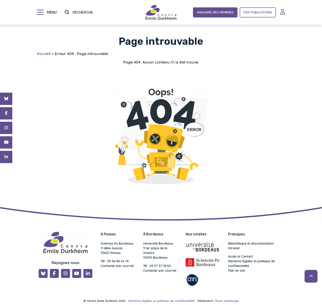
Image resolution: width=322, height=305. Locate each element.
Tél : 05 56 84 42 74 (115, 261)
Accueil (44, 53)
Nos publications (258, 12)
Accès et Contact (240, 256)
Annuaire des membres (215, 12)
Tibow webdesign (226, 301)
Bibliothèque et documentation (251, 243)
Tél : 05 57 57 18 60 (157, 266)
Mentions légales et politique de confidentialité (251, 263)
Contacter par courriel (117, 266)
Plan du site (236, 271)
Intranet (234, 248)
